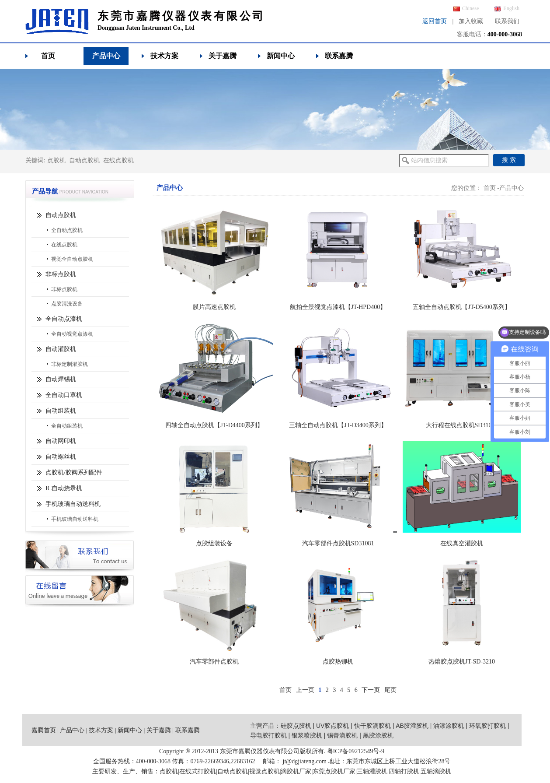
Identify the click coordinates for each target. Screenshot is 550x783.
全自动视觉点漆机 (72, 334)
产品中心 (106, 56)
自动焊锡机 (60, 379)
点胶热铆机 (338, 661)
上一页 (305, 690)
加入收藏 (471, 21)
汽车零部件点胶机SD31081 (338, 543)
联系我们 (507, 21)
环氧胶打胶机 (487, 725)
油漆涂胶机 (448, 725)
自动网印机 (60, 441)
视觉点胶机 (264, 771)
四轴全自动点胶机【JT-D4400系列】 (214, 425)
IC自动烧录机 (63, 488)
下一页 (371, 690)
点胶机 (56, 160)
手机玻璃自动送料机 (73, 504)
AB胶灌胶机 (412, 725)
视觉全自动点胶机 (72, 259)
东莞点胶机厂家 (334, 771)
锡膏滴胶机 (342, 735)
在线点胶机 (118, 160)
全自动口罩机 (63, 395)
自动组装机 (60, 410)
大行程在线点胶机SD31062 (462, 425)
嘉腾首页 (43, 730)
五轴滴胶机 (436, 771)
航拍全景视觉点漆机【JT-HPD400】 (338, 307)
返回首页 (434, 21)
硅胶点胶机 (296, 725)
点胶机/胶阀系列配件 (73, 472)
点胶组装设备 (214, 543)
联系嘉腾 (339, 56)
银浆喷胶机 (307, 735)
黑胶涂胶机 (378, 735)
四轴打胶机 (404, 771)
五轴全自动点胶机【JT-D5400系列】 (462, 307)
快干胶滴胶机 (372, 725)
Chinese (466, 8)
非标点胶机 (60, 274)
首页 (48, 56)
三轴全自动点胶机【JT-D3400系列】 (338, 425)
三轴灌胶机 (372, 771)
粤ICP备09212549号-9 (355, 751)
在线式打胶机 (197, 771)
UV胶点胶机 (332, 725)
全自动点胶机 (67, 230)
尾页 (390, 690)
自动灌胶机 (60, 349)
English (506, 8)
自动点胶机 (84, 160)
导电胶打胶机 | (271, 735)
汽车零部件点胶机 (214, 661)
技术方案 (164, 56)
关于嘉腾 (223, 56)
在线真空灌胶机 (461, 543)
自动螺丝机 (60, 456)
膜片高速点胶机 (214, 307)
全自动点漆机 (63, 319)
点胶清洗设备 (67, 304)
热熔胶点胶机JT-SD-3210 (461, 661)
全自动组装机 (67, 426)
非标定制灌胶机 (69, 364)
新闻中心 (281, 56)
